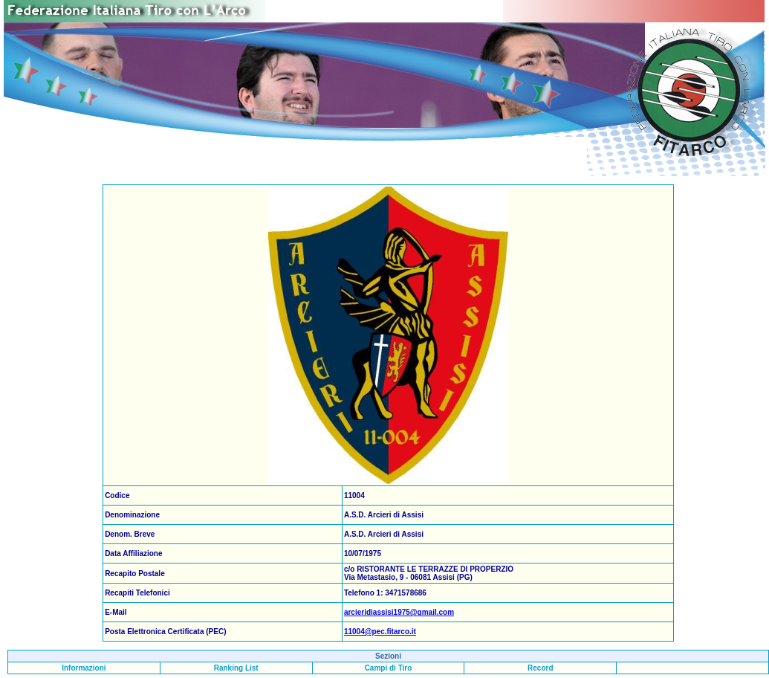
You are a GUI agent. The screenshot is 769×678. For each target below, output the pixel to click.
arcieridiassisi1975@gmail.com (399, 612)
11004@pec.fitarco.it (380, 631)
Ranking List (236, 668)
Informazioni (84, 668)
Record (540, 668)
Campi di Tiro (388, 668)
